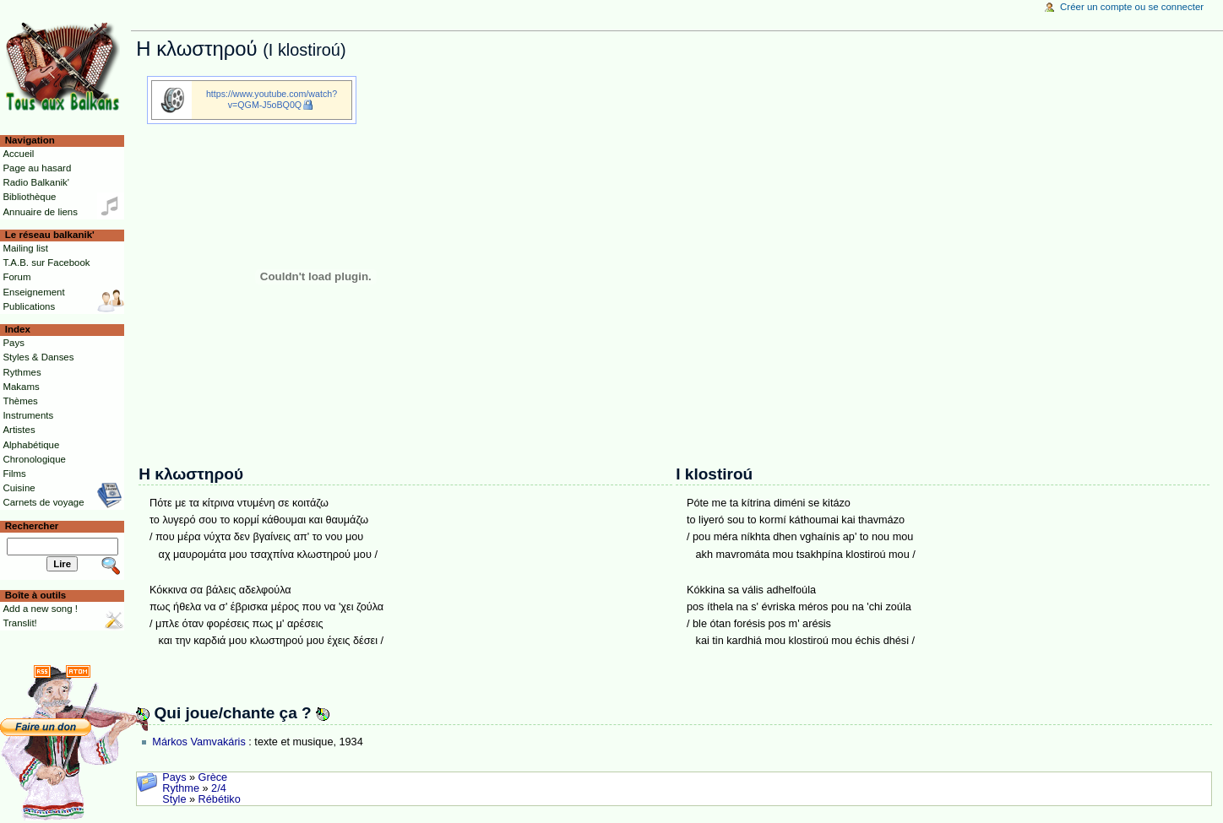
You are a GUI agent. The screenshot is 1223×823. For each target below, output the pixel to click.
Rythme (180, 788)
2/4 (218, 788)
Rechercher (32, 526)
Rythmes (22, 372)
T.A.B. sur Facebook (46, 262)
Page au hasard (37, 168)
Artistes (19, 430)
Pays (174, 777)
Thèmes (20, 401)
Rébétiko (219, 799)
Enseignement (33, 292)
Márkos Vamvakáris (198, 742)
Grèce (213, 777)
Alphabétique (31, 445)
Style (174, 799)
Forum (16, 277)
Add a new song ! (40, 609)
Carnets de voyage (43, 502)
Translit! (19, 623)
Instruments (28, 415)
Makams (21, 387)
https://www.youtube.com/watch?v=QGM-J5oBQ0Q (271, 99)
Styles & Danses (38, 357)
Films (14, 473)
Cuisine (19, 488)
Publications (29, 306)
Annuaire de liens (40, 212)
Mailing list (25, 248)
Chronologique (34, 459)
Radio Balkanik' (36, 182)
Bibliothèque (29, 197)
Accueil (18, 154)
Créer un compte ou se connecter (1132, 7)
